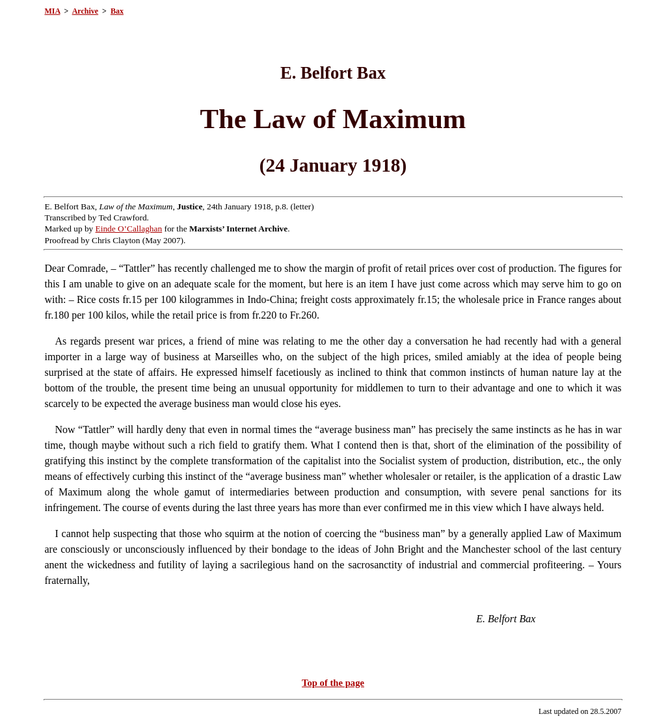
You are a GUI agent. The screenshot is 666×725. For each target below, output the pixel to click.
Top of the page (333, 683)
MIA (52, 11)
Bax (117, 11)
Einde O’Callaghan (129, 228)
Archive (85, 11)
